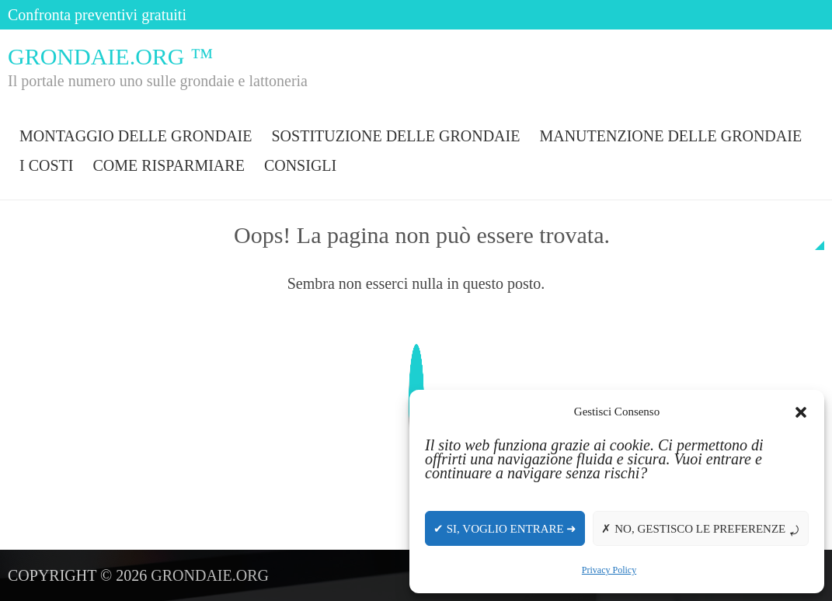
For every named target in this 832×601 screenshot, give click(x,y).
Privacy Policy (609, 570)
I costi (46, 165)
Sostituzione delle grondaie (395, 135)
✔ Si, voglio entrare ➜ (504, 529)
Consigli (300, 165)
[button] (801, 412)
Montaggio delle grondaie (135, 135)
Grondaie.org (210, 575)
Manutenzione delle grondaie (670, 135)
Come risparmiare (168, 165)
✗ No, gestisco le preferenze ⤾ (700, 529)
